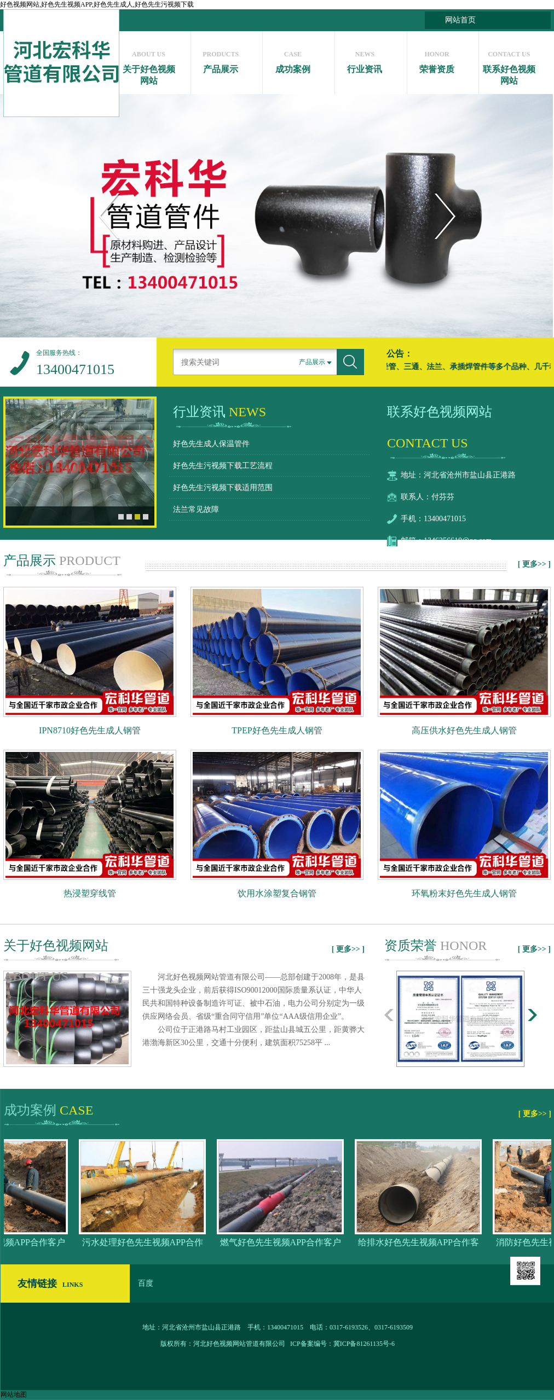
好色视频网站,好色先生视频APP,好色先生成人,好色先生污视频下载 (97, 4)
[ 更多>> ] (534, 564)
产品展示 (221, 59)
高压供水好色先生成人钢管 (464, 730)
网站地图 (14, 1394)
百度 (145, 1283)
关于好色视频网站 (148, 65)
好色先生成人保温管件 (211, 444)
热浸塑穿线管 (90, 893)
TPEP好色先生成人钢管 (277, 730)
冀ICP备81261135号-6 (364, 1344)
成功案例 (292, 59)
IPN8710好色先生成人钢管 (90, 730)
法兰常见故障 (196, 509)
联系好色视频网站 (508, 65)
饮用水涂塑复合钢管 (277, 893)
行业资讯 (364, 59)
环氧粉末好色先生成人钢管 (464, 893)
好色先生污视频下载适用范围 (223, 487)
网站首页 (460, 20)
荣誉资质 (437, 59)
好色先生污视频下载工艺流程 (223, 466)
